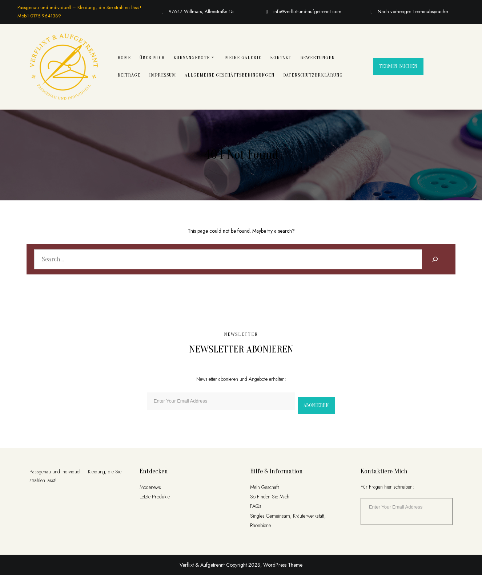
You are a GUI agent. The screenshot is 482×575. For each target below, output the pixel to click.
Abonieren (316, 405)
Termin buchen (398, 66)
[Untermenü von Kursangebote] (212, 57)
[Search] (435, 259)
